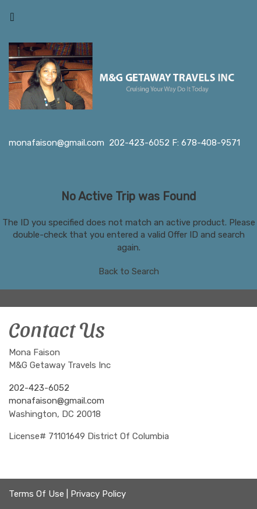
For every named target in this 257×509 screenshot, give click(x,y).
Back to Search (128, 271)
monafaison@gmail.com (56, 400)
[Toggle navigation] (12, 19)
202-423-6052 (39, 388)
